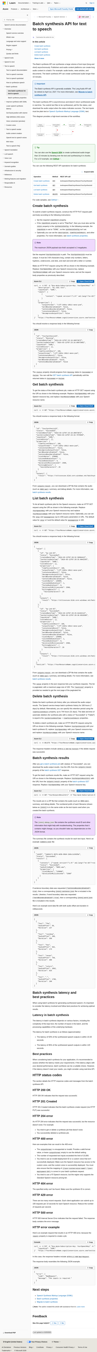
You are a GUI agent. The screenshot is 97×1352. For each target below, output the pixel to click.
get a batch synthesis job (50, 764)
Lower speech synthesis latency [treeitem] (14, 107)
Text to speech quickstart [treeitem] (15, 78)
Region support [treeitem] (11, 45)
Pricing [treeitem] (8, 49)
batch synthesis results (42, 492)
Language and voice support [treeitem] (16, 41)
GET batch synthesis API (63, 375)
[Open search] (86, 3)
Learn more (81, 1307)
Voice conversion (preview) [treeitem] (15, 121)
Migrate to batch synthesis (47, 1302)
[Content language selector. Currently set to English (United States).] (12, 1342)
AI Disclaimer (6, 1347)
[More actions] (93, 17)
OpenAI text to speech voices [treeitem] (16, 137)
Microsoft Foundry (45, 17)
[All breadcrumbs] (35, 17)
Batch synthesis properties (47, 1299)
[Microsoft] (4, 3)
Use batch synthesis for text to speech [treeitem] (17, 92)
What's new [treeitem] (10, 37)
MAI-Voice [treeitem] (9, 142)
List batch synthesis (41, 52)
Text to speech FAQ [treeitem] (13, 146)
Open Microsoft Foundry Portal (61, 9)
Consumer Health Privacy (65, 1347)
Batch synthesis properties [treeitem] (17, 98)
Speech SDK (57, 152)
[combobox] (15, 20)
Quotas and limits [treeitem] (12, 54)
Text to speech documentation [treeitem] (16, 70)
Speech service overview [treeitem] (15, 33)
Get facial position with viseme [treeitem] (16, 113)
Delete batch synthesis (42, 55)
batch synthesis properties (77, 236)
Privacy (49, 1347)
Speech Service (59, 17)
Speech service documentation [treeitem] (15, 25)
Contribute (40, 1347)
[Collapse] (27, 15)
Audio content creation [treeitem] (14, 133)
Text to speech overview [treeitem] (14, 74)
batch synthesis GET (53, 770)
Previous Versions (20, 1347)
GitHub (56, 159)
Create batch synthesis (42, 46)
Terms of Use (82, 1347)
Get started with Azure (84, 9)
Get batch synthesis (41, 49)
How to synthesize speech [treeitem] (15, 82)
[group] (64, 301)
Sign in (91, 3)
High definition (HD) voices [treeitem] (15, 117)
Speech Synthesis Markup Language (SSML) (67, 111)
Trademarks (6, 1350)
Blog (30, 1347)
